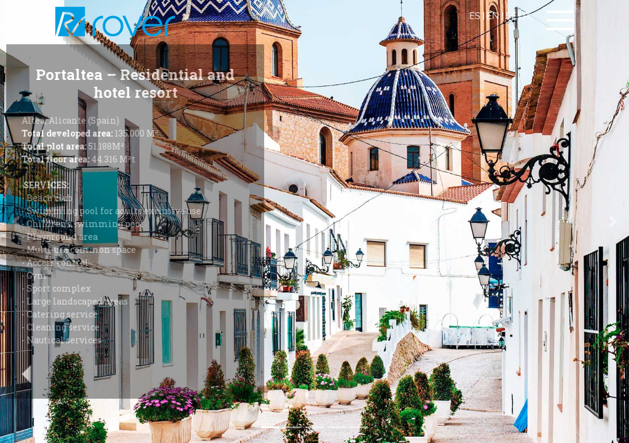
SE (511, 16)
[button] (613, 221)
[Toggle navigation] (560, 20)
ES (474, 16)
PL (528, 16)
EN (492, 16)
